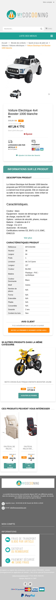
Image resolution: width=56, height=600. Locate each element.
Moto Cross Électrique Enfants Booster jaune (28, 382)
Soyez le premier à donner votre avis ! (29, 330)
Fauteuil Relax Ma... (28, 448)
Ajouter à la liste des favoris (29, 155)
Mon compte (8, 524)
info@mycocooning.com (18, 508)
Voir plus (28, 238)
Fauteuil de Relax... (9, 448)
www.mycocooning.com (20, 576)
